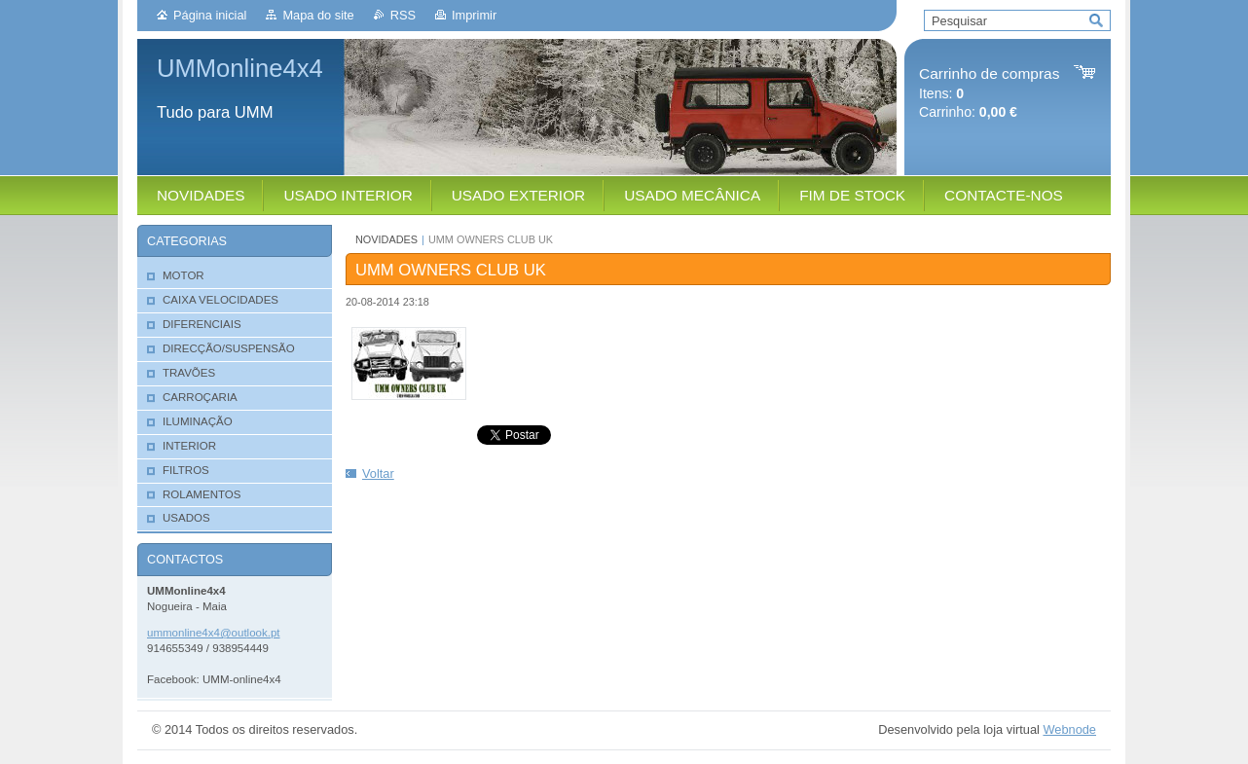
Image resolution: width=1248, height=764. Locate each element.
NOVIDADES (386, 239)
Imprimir (474, 15)
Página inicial (209, 15)
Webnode (1069, 729)
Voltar (378, 473)
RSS (403, 15)
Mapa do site (317, 15)
